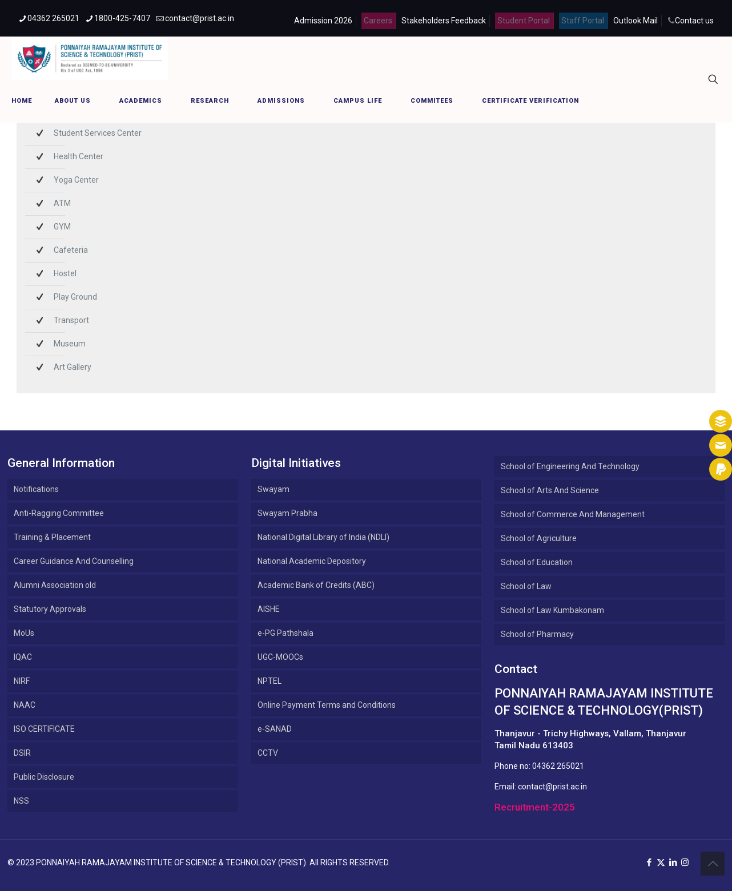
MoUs (24, 633)
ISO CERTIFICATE (44, 728)
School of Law (526, 586)
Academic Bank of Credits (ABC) (316, 585)
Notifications (36, 489)
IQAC (23, 657)
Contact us (694, 20)
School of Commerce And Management (573, 514)
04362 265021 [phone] (53, 18)
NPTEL (269, 681)
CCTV (268, 752)
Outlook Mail (635, 20)
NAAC (24, 704)
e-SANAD (275, 728)
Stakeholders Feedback (443, 20)
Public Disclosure (44, 776)
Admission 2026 (323, 20)
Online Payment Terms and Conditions (327, 704)
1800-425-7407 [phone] (122, 18)
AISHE (269, 609)
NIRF (22, 681)
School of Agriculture (539, 538)
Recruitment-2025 (534, 807)
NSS (21, 800)
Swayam (273, 489)
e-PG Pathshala (285, 633)
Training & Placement (52, 537)
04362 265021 (558, 766)
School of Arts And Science (550, 490)
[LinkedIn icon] (673, 862)
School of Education (537, 562)
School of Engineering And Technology (570, 466)
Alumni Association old (55, 585)
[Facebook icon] (649, 862)
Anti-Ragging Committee (59, 513)
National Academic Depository (312, 561)
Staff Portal (582, 20)
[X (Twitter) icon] (661, 862)
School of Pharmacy (537, 634)
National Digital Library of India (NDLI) (323, 537)
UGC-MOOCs (280, 657)
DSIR (22, 752)
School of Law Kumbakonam (552, 610)
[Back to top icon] (713, 864)
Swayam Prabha (287, 513)
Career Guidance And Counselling (74, 561)
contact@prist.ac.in (552, 786)
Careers (378, 20)
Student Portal (523, 20)
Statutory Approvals (50, 609)
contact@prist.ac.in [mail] (199, 18)
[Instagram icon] (685, 862)
